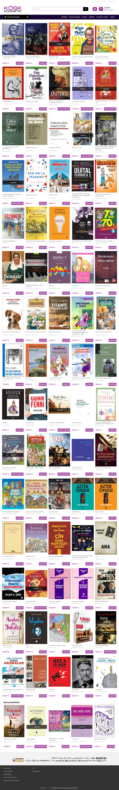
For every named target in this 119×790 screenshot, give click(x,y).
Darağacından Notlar (9, 57)
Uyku (27, 645)
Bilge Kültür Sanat (31, 741)
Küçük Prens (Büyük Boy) (56, 422)
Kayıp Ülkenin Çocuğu (9, 468)
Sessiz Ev (28, 378)
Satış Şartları (36, 771)
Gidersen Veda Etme (10, 739)
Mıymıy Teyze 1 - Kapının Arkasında (56, 739)
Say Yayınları (76, 150)
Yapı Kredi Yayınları (8, 104)
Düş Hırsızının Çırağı (32, 101)
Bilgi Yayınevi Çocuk (31, 335)
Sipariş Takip (111, 1)
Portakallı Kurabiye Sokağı (57, 645)
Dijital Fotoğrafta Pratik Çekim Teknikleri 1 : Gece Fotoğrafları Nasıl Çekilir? (81, 195)
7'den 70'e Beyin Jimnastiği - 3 (104, 241)
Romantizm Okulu (8, 556)
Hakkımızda (7, 768)
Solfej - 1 (51, 286)
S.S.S (33, 768)
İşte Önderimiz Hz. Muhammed (81, 241)
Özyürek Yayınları (77, 288)
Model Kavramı (77, 422)
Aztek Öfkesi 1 (76, 512)
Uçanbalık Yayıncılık (55, 742)
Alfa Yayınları (76, 104)
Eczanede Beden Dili (9, 241)
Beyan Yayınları (76, 243)
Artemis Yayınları (7, 380)
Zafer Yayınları (76, 58)
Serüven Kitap (99, 559)
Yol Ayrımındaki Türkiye (10, 601)
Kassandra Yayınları (78, 513)
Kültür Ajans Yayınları (78, 741)
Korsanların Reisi (31, 601)
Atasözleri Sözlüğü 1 (55, 601)
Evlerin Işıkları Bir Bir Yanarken (12, 378)
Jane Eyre (75, 286)
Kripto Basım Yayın (100, 104)
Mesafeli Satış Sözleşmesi (11, 780)
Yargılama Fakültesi (55, 147)
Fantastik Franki (53, 57)
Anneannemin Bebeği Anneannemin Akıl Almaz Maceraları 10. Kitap (80, 332)
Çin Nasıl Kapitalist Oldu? (56, 556)
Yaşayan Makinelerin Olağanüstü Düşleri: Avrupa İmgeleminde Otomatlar (105, 148)
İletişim (97, 1)
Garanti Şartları (8, 771)
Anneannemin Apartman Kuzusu (36, 332)
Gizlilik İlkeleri (7, 774)
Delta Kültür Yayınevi (78, 647)
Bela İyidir (52, 689)
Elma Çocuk (29, 104)
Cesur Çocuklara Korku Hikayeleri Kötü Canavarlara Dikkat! (82, 556)
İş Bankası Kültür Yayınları (56, 58)
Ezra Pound (75, 689)
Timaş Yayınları (53, 104)
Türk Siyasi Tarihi (31, 689)
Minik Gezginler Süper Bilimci (11, 512)
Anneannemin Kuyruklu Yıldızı (81, 378)
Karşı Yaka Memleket (101, 645)
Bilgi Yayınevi (29, 150)
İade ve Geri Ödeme (9, 777)
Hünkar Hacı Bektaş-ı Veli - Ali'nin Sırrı (105, 101)
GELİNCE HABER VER (63, 63)
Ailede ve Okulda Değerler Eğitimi (82, 57)
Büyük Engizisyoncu (100, 739)
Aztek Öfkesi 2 (99, 512)
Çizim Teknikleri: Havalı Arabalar (12, 689)
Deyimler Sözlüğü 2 (78, 601)
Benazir (5, 286)
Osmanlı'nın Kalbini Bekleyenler (35, 241)
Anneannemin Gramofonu (103, 332)
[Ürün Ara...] (85, 9)
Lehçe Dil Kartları (77, 645)
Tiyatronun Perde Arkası (102, 286)
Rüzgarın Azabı (77, 468)
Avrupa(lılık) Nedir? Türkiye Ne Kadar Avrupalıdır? (12, 195)
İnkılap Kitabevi (76, 199)
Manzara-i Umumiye (55, 241)
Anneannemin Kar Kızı (56, 378)
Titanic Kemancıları (55, 332)
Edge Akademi (99, 288)
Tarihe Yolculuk (30, 556)
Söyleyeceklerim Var (101, 601)
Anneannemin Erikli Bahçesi (34, 468)
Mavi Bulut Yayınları (54, 425)
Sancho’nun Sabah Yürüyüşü (11, 332)
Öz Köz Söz (75, 739)
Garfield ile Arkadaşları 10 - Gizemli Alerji (103, 195)
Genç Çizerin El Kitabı (101, 57)
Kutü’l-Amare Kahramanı (103, 468)
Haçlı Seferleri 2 (54, 512)
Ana (96, 556)
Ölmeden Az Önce (31, 147)
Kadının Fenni (30, 422)
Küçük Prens (99, 689)
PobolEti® (49, 788)
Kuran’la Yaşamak (31, 195)
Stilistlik (5, 422)
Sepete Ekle (19, 63)
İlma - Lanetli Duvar (55, 468)
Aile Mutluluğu (30, 739)
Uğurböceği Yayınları (101, 243)
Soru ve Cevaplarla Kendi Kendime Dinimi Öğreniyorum (104, 423)
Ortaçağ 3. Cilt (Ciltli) (78, 101)
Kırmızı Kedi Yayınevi (55, 243)
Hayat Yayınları (99, 425)
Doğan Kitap (52, 198)
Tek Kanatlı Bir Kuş (8, 101)
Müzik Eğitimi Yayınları (32, 288)
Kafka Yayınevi (98, 741)
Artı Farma (6, 243)
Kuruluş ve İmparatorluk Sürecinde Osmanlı (56, 101)
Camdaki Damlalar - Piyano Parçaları (34, 286)
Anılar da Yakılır (7, 645)
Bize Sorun (103, 1)
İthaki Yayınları (53, 150)
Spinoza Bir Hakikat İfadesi (103, 378)
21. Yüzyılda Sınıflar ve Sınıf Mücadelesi (10, 148)
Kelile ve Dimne (77, 147)
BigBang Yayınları (54, 559)
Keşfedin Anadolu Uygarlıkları (35, 512)
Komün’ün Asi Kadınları (33, 57)
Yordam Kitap (7, 58)
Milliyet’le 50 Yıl (53, 195)
